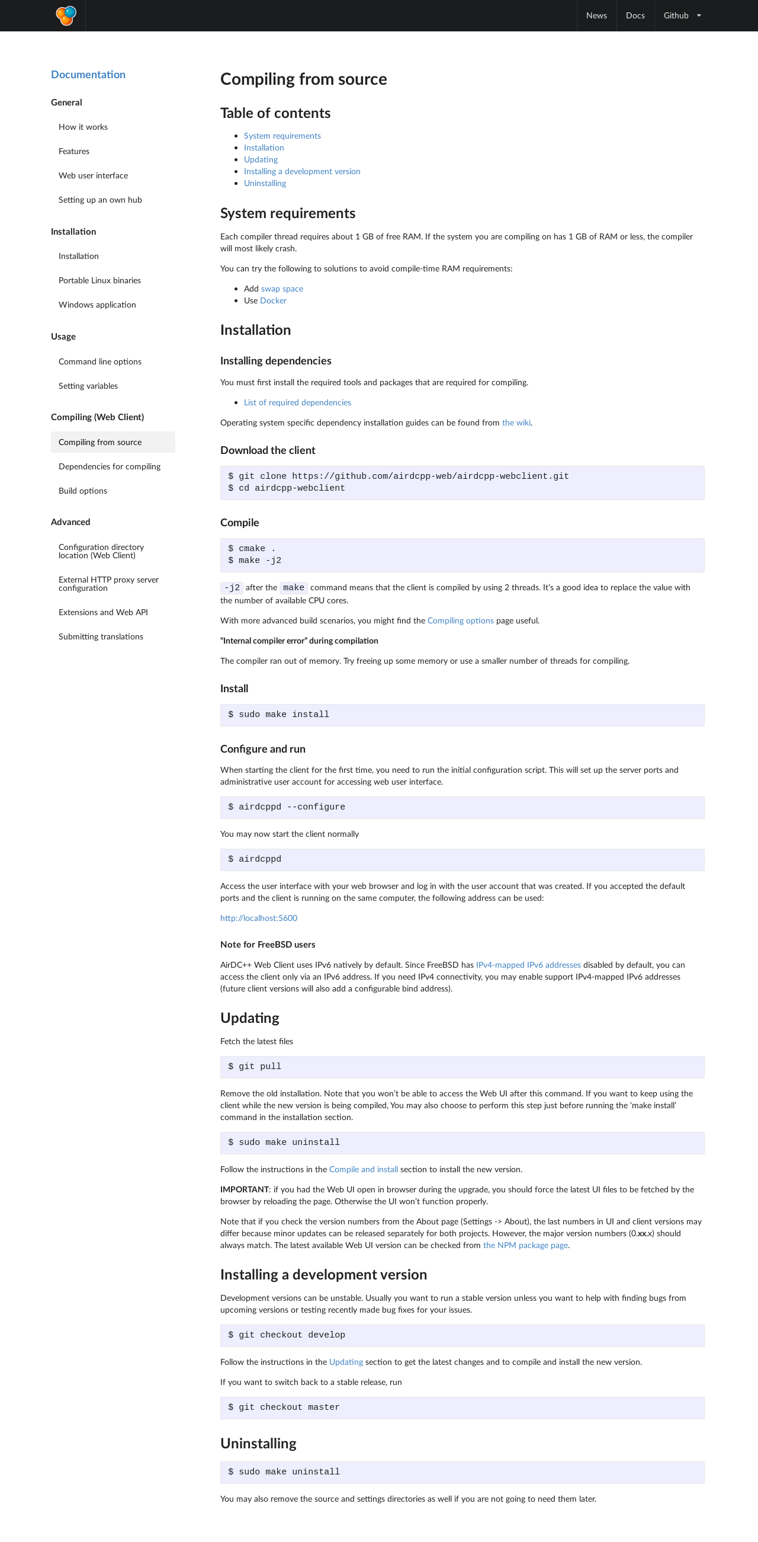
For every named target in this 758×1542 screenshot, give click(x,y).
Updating (261, 159)
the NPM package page (525, 1244)
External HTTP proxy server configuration (109, 583)
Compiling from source (100, 442)
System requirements (282, 135)
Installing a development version (302, 171)
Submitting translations (101, 636)
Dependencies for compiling (109, 466)
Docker (273, 300)
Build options (83, 490)
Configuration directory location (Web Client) (101, 551)
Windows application (97, 304)
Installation (79, 256)
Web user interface (93, 175)
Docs (635, 15)
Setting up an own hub (100, 199)
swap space (282, 288)
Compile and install (363, 1168)
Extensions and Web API (103, 612)
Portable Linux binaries (100, 280)
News (596, 15)
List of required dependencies (297, 402)
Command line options (100, 361)
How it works (83, 126)
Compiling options (461, 620)
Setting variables (88, 385)
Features (74, 151)
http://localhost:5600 (258, 917)
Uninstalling (265, 183)
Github (683, 15)
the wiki (516, 422)
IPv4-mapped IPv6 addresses (528, 964)
